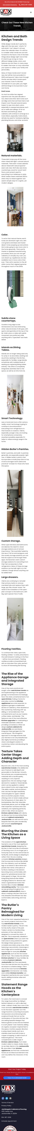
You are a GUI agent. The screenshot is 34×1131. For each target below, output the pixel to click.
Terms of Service (7, 1103)
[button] (31, 12)
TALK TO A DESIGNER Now (17, 1078)
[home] (6, 12)
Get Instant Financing (10, 5)
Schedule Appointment (9, 1121)
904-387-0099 (6, 1117)
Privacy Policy (6, 1106)
